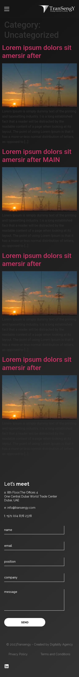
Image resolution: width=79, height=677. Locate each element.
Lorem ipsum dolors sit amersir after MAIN (36, 156)
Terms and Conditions (55, 654)
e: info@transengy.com (19, 507)
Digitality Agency (61, 644)
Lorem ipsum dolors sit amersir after (36, 52)
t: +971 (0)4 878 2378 (18, 516)
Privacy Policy (18, 654)
